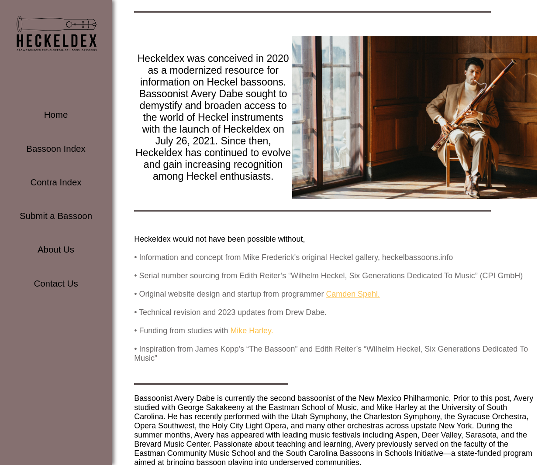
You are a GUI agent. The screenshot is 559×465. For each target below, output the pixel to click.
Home (56, 114)
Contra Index (55, 182)
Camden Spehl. (353, 293)
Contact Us (56, 283)
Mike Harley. (251, 330)
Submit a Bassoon (56, 216)
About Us (56, 249)
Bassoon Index (55, 149)
